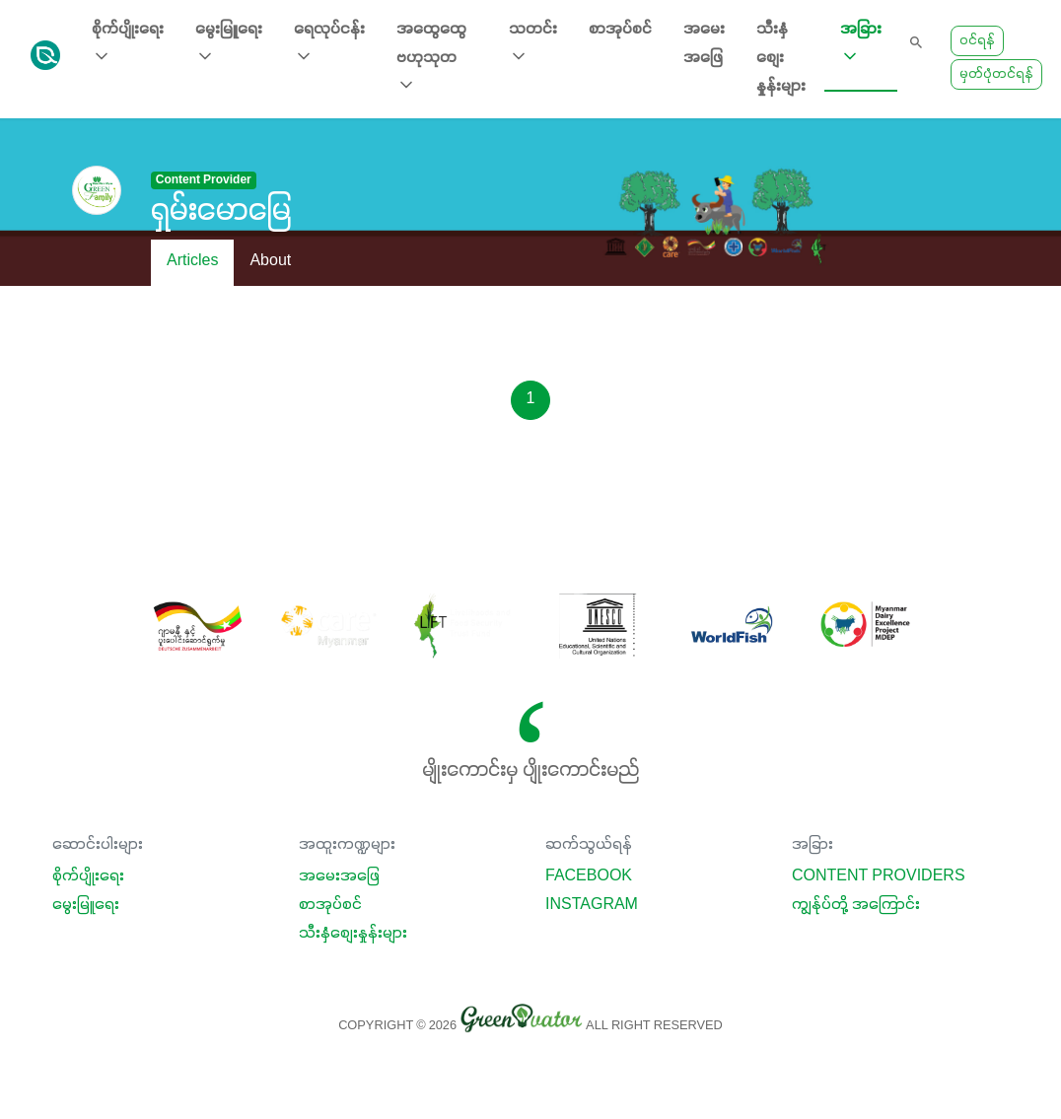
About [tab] (270, 261)
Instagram (591, 905)
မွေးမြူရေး (85, 905)
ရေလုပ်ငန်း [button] (329, 44)
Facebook (588, 876)
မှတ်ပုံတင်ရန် (996, 74)
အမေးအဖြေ (704, 44)
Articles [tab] (192, 261)
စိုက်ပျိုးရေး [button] (128, 44)
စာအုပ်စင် (620, 29)
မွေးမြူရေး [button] (228, 44)
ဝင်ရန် (977, 41)
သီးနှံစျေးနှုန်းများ (781, 58)
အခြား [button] (861, 44)
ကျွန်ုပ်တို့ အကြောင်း (856, 905)
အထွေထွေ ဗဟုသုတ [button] (431, 58)
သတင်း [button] (533, 44)
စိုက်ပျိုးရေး (88, 876)
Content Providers (878, 876)
